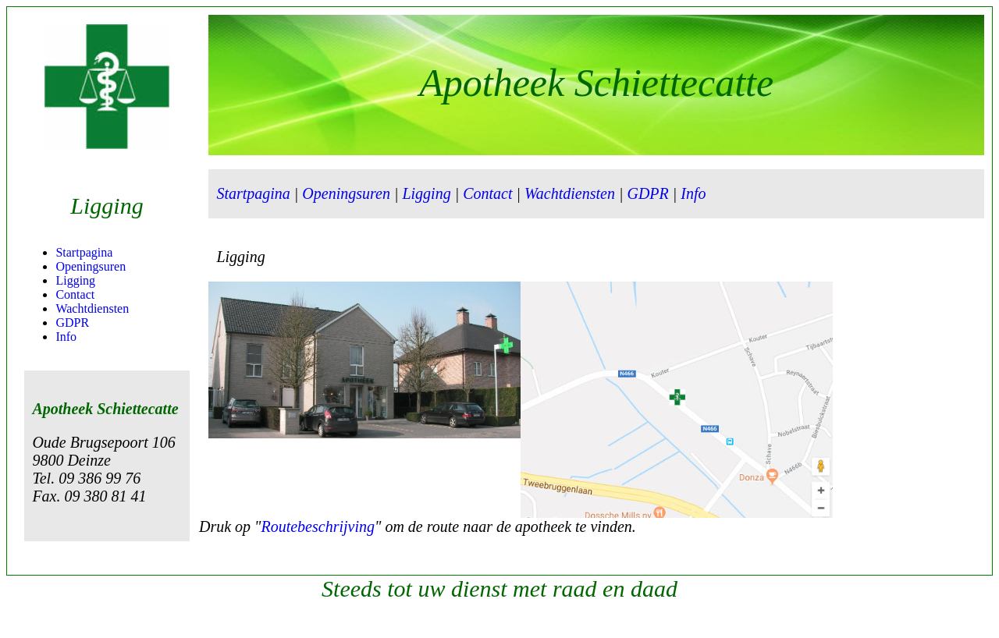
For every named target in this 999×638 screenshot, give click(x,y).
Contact (74, 294)
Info (65, 336)
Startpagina (83, 252)
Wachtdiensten (92, 308)
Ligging (75, 280)
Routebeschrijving (318, 526)
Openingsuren (90, 266)
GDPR (72, 322)
